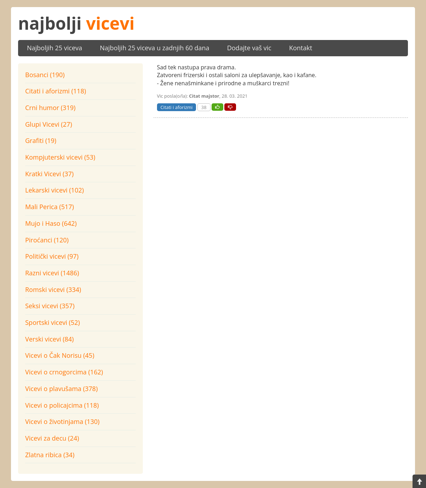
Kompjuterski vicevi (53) (60, 157)
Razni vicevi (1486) (52, 273)
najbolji (76, 23)
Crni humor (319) (50, 107)
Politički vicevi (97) (52, 256)
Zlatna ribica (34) (49, 454)
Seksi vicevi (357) (49, 306)
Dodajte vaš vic (249, 48)
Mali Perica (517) (49, 206)
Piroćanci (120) (47, 240)
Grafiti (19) (40, 140)
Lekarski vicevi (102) (54, 190)
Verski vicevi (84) (49, 339)
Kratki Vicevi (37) (49, 174)
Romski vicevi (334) (53, 289)
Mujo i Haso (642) (51, 223)
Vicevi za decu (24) (52, 438)
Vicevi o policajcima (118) (62, 405)
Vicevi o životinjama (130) (62, 421)
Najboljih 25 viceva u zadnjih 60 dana (154, 48)
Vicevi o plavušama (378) (61, 388)
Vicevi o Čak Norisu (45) (59, 355)
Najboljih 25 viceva (54, 48)
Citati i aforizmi (177, 107)
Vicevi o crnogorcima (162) (64, 372)
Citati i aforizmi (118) (55, 91)
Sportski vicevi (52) (52, 322)
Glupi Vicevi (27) (48, 124)
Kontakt (300, 48)
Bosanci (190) (45, 74)
